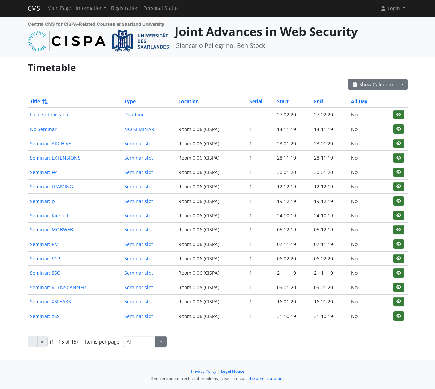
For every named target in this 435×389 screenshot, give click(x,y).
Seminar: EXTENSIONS (55, 157)
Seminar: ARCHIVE (50, 143)
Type (130, 101)
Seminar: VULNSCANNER (58, 287)
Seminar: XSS (45, 316)
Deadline (134, 114)
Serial (255, 101)
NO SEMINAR (139, 129)
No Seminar (43, 129)
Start (283, 101)
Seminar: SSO (45, 273)
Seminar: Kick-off (49, 215)
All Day (359, 101)
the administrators (266, 379)
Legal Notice (232, 371)
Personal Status (161, 8)
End (318, 101)
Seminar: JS (43, 201)
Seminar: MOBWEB (51, 229)
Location (188, 101)
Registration (125, 8)
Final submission (49, 114)
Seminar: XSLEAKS (50, 301)
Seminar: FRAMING (51, 186)
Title (38, 101)
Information (89, 8)
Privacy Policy (203, 371)
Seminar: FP (43, 172)
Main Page (59, 8)
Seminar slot (138, 143)
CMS (34, 8)
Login (390, 8)
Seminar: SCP (45, 258)
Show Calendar (373, 84)
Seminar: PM (44, 244)
